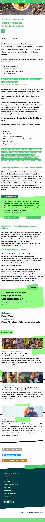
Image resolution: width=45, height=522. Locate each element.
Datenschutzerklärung (11, 484)
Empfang (7, 479)
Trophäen (7, 481)
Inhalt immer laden (33, 218)
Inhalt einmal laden (11, 218)
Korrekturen (7, 490)
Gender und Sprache (10, 496)
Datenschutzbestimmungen (13, 212)
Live (11, 520)
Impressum (7, 487)
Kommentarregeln (10, 493)
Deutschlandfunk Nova (11, 473)
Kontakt (6, 476)
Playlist (34, 520)
